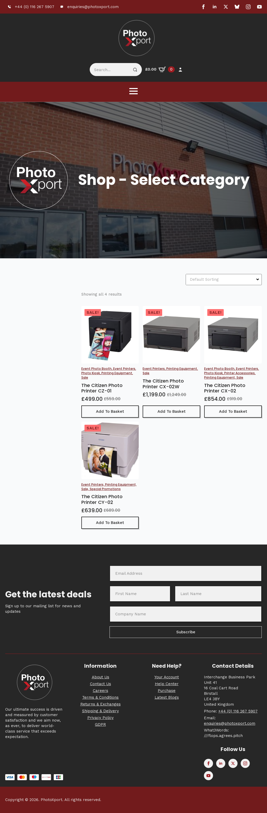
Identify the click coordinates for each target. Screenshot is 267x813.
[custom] (237, 6)
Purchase (166, 690)
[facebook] (203, 6)
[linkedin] (214, 6)
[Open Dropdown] (258, 279)
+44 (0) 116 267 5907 (238, 711)
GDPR (100, 724)
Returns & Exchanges (100, 704)
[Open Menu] (133, 91)
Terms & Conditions (100, 697)
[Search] (135, 69)
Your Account (166, 677)
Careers (100, 690)
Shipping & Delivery (100, 711)
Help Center (167, 683)
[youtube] (259, 6)
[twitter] (225, 6)
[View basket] (160, 69)
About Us (100, 677)
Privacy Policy (100, 717)
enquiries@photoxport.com (229, 723)
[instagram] (248, 6)
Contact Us (100, 683)
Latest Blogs (167, 697)
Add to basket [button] (110, 411)
